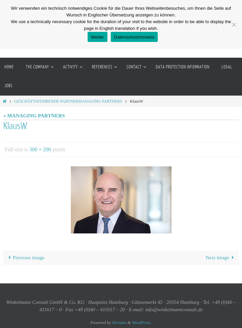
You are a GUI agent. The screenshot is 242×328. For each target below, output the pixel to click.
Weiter (97, 37)
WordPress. (142, 322)
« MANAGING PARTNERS (34, 115)
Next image (220, 257)
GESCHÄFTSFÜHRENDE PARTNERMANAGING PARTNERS (68, 101)
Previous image (25, 257)
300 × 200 (40, 149)
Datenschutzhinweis (134, 37)
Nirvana (119, 322)
